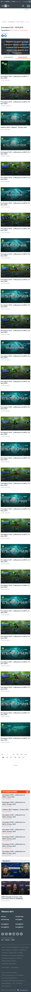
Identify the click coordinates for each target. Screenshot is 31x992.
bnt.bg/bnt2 (5, 927)
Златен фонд (24, 947)
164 (26, 754)
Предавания (11, 21)
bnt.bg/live (19, 919)
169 (19, 757)
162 (18, 754)
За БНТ (3, 947)
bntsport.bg (19, 916)
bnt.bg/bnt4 (19, 927)
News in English (5, 967)
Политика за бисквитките (9, 978)
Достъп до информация (16, 955)
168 (15, 757)
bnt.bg (3, 916)
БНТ (2, 1)
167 (11, 757)
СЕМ (13, 983)
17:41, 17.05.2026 (6, 900)
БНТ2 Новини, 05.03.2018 (18, 30)
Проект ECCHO (6, 986)
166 (7, 757)
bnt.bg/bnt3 (19, 924)
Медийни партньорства (8, 960)
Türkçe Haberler (14, 967)
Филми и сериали (6, 950)
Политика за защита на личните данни (12, 975)
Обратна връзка (6, 983)
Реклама (27, 9)
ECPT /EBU (19, 983)
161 (14, 754)
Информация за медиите (8, 958)
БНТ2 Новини (20, 21)
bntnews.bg (5, 919)
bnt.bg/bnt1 (5, 924)
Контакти (5, 952)
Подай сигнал (13, 952)
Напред (20, 952)
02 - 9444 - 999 (8, 940)
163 (22, 754)
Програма (15, 950)
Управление (22, 950)
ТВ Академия (5, 955)
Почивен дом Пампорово (8, 963)
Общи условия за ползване (9, 972)
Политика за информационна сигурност (13, 980)
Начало (4, 21)
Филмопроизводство (13, 947)
